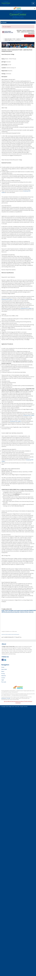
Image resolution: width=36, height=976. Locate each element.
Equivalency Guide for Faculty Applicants (11, 308)
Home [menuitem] (2, 667)
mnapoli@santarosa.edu (14, 307)
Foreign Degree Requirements (10, 411)
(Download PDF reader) (7, 299)
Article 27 (24, 460)
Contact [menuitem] (3, 677)
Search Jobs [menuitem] (4, 669)
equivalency (29, 298)
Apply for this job (29, 36)
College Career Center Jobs (13, 706)
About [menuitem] (2, 671)
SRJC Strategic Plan (6, 555)
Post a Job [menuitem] (3, 682)
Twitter (5, 660)
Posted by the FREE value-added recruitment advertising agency (10, 634)
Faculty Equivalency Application (16, 415)
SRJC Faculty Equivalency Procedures (10, 419)
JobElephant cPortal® (5, 698)
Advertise (3, 675)
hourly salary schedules (23, 451)
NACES (17, 408)
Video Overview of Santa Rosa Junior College (12, 159)
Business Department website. (9, 269)
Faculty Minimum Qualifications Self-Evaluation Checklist (16, 310)
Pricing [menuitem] (3, 673)
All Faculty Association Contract (15, 191)
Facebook (3, 660)
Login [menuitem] (2, 680)
